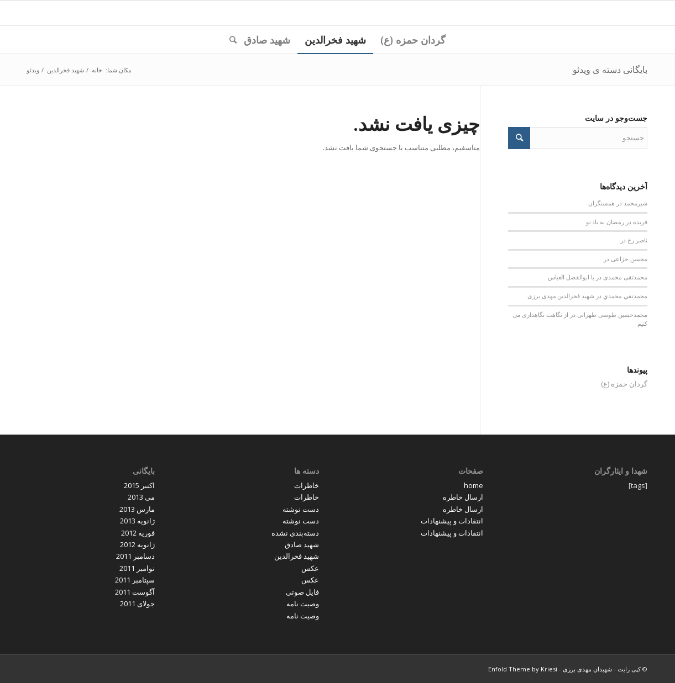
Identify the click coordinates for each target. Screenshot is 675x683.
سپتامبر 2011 (135, 580)
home (473, 485)
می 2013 (141, 497)
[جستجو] (229, 40)
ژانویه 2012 (137, 544)
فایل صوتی (302, 592)
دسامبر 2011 (135, 556)
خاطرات (306, 485)
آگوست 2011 (135, 592)
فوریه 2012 (138, 533)
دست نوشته (300, 509)
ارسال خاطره (463, 497)
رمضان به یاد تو (605, 222)
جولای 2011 (137, 603)
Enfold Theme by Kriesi (522, 669)
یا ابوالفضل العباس (571, 277)
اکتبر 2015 (139, 485)
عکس (310, 568)
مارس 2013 (137, 509)
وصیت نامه (302, 603)
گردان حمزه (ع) (624, 384)
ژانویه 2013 (137, 521)
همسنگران (601, 203)
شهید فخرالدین (296, 556)
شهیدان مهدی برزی (587, 669)
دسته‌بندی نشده (295, 533)
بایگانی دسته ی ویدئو (610, 69)
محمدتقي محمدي (625, 296)
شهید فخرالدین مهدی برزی (560, 296)
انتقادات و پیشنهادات (452, 521)
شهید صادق (302, 544)
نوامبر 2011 (137, 568)
